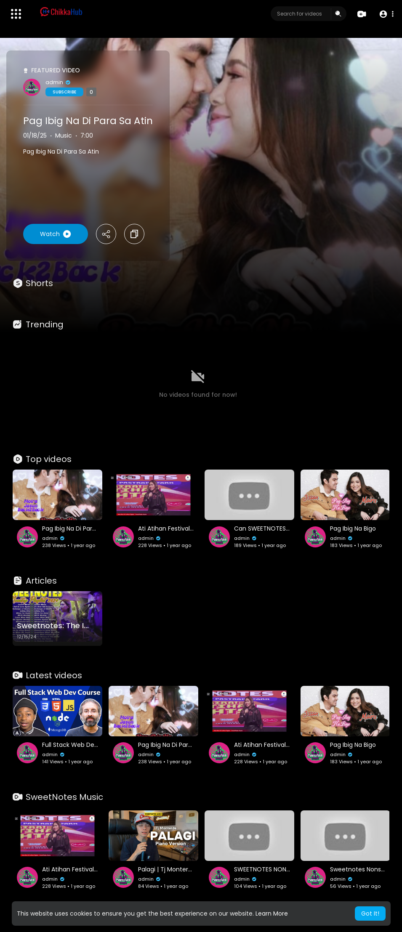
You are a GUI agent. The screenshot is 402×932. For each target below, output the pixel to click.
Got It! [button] (370, 913)
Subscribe (64, 92)
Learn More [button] (272, 913)
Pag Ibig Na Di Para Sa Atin (88, 120)
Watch (55, 234)
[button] (386, 14)
